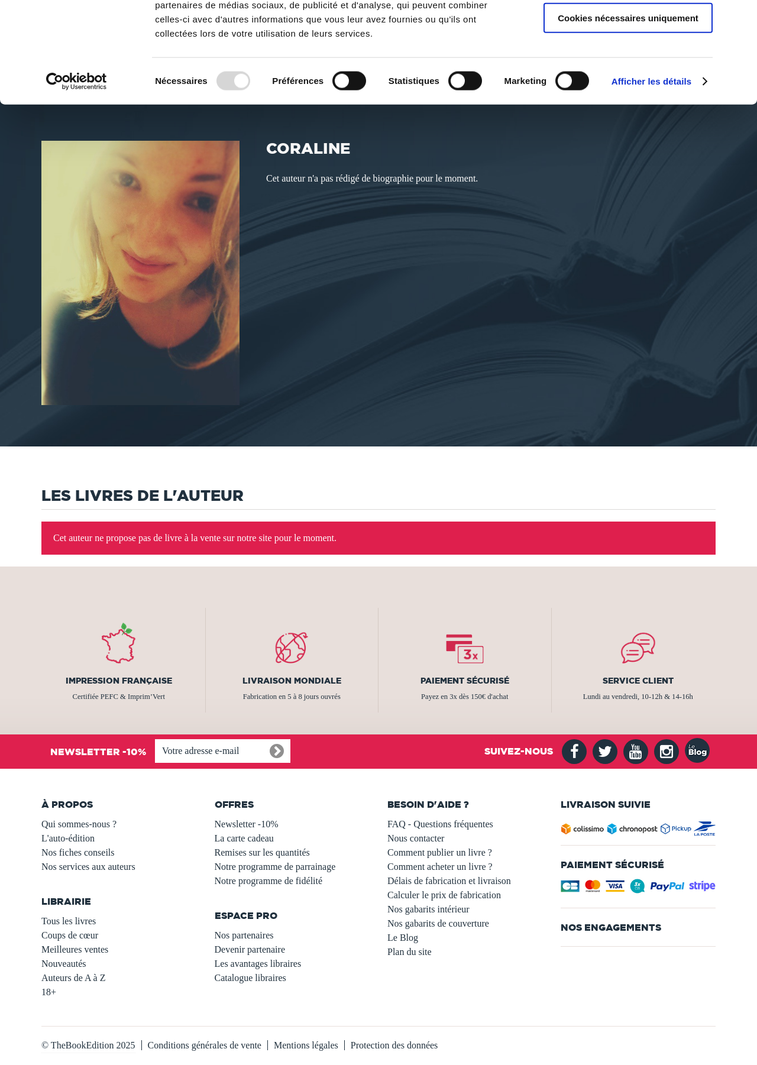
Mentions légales (306, 1045)
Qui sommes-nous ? (79, 824)
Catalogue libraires (250, 978)
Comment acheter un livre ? (440, 867)
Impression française (119, 680)
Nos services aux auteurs (88, 867)
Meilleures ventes (74, 949)
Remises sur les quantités (262, 852)
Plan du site (409, 952)
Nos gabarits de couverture (438, 923)
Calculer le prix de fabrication (444, 895)
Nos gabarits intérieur (428, 909)
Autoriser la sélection (628, 64)
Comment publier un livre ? (439, 852)
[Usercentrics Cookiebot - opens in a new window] (76, 162)
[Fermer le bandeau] (739, 18)
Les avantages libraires (258, 964)
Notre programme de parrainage (275, 867)
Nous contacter (415, 838)
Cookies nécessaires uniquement (628, 98)
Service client (638, 680)
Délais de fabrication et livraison (449, 881)
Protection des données (394, 1045)
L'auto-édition (68, 838)
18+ (48, 992)
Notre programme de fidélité (269, 881)
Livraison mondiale (291, 680)
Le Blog (402, 938)
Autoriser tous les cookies (628, 29)
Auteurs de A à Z (73, 978)
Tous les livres (68, 921)
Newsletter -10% (247, 824)
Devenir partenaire (250, 949)
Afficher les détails (651, 162)
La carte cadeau (244, 838)
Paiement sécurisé (464, 680)
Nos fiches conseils (78, 852)
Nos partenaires (244, 935)
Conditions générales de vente (204, 1045)
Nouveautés (63, 964)
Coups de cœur (69, 935)
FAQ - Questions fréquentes (440, 824)
